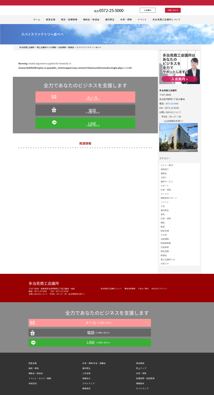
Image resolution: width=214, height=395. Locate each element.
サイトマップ (142, 368)
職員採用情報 (132, 288)
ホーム (36, 19)
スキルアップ (90, 363)
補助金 (164, 173)
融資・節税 (34, 348)
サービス (165, 193)
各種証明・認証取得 (146, 358)
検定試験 (165, 251)
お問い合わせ (170, 10)
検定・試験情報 (69, 19)
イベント (143, 19)
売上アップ (141, 348)
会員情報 (165, 238)
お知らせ (165, 263)
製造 (163, 226)
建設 (163, 222)
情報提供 (140, 363)
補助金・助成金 (91, 19)
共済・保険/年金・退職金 (94, 343)
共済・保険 (126, 19)
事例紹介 (165, 169)
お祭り (164, 177)
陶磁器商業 (166, 243)
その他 (164, 234)
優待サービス (167, 181)
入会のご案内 (146, 288)
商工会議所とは (168, 259)
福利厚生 (110, 19)
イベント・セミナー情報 (41, 358)
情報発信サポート (169, 197)
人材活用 (86, 353)
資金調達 (141, 343)
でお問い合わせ (53, 105)
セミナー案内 (167, 165)
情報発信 (86, 368)
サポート (165, 185)
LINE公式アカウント (163, 288)
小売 (163, 206)
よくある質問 (103, 387)
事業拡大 (86, 358)
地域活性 (33, 363)
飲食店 (164, 255)
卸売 (163, 214)
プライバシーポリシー (83, 387)
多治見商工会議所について (167, 19)
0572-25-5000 (173, 103)
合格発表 (165, 247)
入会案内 (149, 10)
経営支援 (51, 19)
